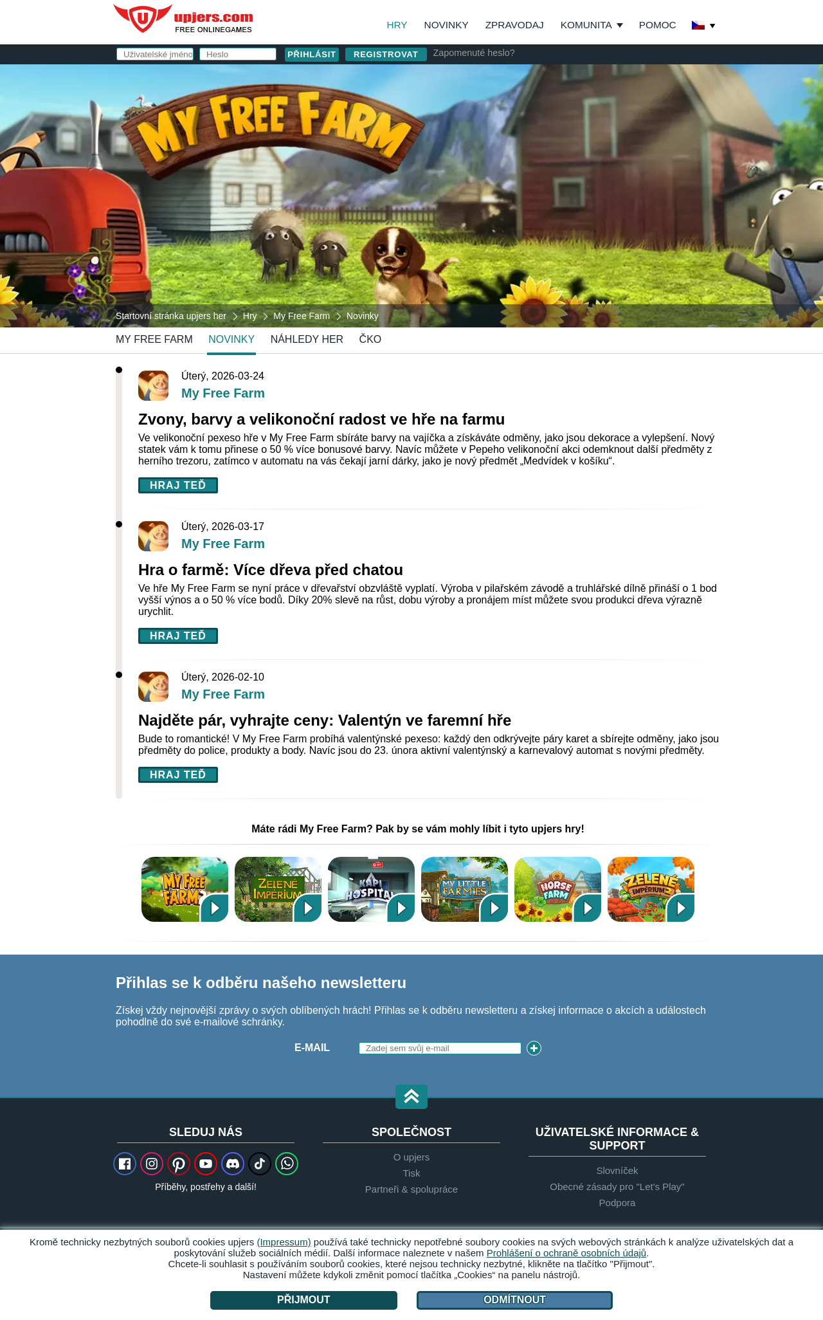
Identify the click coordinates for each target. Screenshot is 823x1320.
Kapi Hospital (371, 889)
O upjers (411, 1156)
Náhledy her (307, 339)
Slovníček (617, 1170)
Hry (396, 24)
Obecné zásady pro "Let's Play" (617, 1186)
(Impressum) (284, 1241)
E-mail (461, 139)
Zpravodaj (514, 24)
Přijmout (303, 1299)
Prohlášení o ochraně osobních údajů (567, 1252)
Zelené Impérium (278, 889)
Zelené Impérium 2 (651, 889)
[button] (411, 1097)
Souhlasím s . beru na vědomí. (559, 222)
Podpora (617, 1202)
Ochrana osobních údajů (601, 216)
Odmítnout (515, 1299)
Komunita (586, 24)
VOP (531, 216)
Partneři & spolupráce (411, 1189)
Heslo (461, 165)
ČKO (370, 339)
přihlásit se (553, 80)
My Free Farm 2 (184, 889)
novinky (231, 339)
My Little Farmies (464, 889)
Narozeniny (478, 191)
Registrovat (386, 54)
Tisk (412, 1173)
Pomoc (657, 24)
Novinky (446, 24)
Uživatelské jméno (479, 114)
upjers (184, 19)
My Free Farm (154, 339)
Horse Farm (557, 889)
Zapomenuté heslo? (474, 53)
